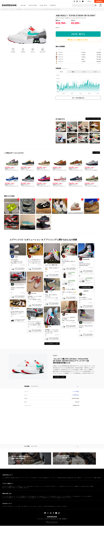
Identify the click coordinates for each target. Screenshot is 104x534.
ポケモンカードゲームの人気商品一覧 (64, 496)
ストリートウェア (33, 5)
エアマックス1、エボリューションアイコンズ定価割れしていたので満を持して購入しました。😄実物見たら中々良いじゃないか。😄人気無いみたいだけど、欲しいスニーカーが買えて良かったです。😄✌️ (35, 323)
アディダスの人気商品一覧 (31, 497)
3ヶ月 (95, 71)
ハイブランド (52, 5)
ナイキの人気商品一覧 (76, 496)
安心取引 (33, 51)
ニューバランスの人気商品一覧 (19, 497)
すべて (61, 71)
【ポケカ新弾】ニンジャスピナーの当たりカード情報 (31, 506)
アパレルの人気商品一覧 (31, 496)
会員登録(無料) (99, 1)
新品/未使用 (42, 51)
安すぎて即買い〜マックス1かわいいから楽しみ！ (85, 299)
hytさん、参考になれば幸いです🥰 (52, 268)
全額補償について (78, 486)
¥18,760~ (78, 34)
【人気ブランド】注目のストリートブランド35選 (11, 506)
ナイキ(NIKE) (76, 391)
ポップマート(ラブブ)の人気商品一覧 (55, 497)
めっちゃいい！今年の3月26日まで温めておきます (68, 261)
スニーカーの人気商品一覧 (21, 496)
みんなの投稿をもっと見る (52, 343)
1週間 (73, 71)
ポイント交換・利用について (29, 486)
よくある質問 (60, 486)
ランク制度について (20, 486)
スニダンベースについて (24, 477)
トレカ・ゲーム (43, 5)
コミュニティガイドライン (69, 486)
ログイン (89, 1)
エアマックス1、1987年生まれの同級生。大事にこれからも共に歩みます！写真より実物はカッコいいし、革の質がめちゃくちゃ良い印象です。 (69, 319)
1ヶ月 (84, 71)
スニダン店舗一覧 (33, 477)
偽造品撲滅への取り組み (15, 477)
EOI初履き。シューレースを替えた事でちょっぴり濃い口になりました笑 (52, 331)
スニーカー (23, 5)
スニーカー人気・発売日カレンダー (8, 496)
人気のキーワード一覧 (66, 497)
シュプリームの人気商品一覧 (7, 497)
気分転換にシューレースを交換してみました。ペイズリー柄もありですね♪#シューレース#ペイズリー (35, 298)
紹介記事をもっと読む (59, 377)
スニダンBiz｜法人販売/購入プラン (43, 477)
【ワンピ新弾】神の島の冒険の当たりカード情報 (50, 506)
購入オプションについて (40, 486)
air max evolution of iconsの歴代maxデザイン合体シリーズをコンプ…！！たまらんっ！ (17, 313)
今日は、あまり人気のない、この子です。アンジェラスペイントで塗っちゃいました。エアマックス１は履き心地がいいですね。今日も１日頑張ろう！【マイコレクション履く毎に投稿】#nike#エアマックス (52, 296)
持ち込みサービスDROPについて (52, 486)
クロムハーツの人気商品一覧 (42, 497)
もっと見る (96, 152)
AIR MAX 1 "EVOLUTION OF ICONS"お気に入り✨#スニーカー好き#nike (17, 289)
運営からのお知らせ (85, 486)
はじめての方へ (5, 486)
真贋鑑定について (12, 486)
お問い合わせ (26, 487)
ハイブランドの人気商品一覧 (51, 496)
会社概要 (94, 477)
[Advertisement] (78, 108)
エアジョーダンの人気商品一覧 (86, 496)
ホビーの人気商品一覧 (41, 496)
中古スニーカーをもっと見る (93, 118)
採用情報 (99, 477)
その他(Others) (75, 395)
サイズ (57, 27)
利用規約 (91, 486)
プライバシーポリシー (88, 477)
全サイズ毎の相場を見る (78, 98)
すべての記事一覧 (63, 506)
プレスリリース (54, 477)
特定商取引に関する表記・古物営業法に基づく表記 (66, 477)
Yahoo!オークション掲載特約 (17, 487)
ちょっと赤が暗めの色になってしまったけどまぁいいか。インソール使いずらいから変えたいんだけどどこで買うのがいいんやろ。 (35, 261)
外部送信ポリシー (80, 477)
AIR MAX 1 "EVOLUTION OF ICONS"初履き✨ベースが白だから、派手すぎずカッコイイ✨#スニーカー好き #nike (86, 327)
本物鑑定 (13, 51)
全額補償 (23, 51)
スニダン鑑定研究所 (6, 477)
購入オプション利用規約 (6, 487)
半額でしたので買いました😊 (69, 292)
